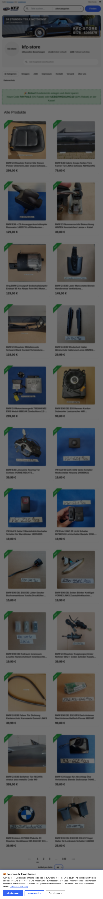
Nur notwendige (34, 893)
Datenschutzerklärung (19, 886)
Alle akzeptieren (13, 893)
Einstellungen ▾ (55, 893)
